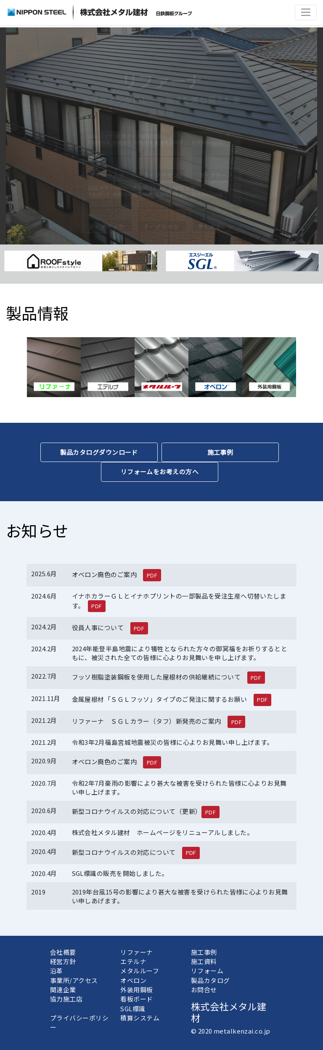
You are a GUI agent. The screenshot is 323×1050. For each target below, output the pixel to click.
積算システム (139, 1017)
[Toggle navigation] (306, 12)
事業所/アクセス (74, 980)
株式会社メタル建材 (229, 1011)
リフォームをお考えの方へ (160, 471)
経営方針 (63, 961)
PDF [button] (152, 575)
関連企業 (63, 989)
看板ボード (136, 998)
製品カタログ (210, 980)
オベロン (133, 980)
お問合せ (204, 989)
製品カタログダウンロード (99, 452)
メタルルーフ (139, 970)
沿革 (56, 970)
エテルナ (133, 961)
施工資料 (204, 961)
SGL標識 (132, 1008)
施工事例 (220, 452)
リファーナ (136, 952)
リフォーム (207, 970)
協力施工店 (66, 998)
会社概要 (63, 952)
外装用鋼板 (136, 989)
